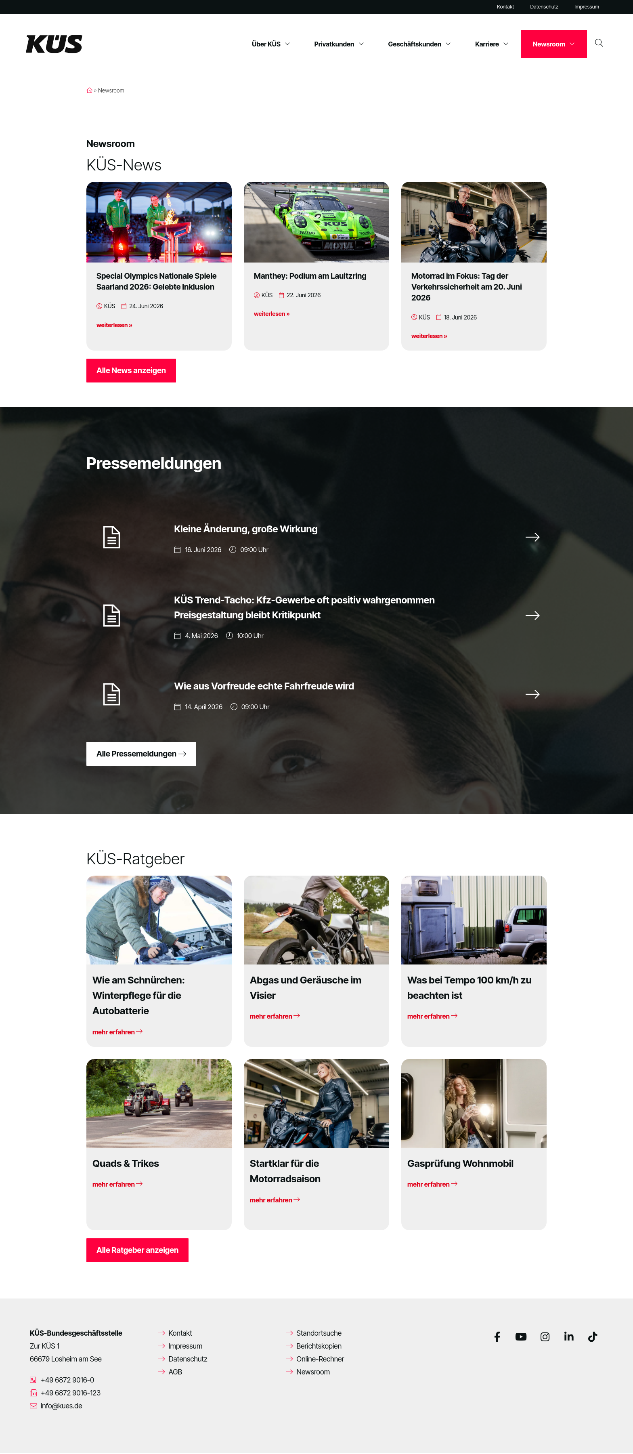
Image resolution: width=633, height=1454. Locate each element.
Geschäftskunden (419, 44)
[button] (18, 1436)
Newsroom (554, 44)
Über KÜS (271, 44)
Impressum (586, 7)
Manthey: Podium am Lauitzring (310, 276)
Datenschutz (544, 7)
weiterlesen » (114, 324)
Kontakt (505, 7)
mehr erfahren (117, 1033)
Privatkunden (339, 44)
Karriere (492, 44)
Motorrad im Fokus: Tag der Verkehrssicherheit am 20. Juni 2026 (466, 287)
